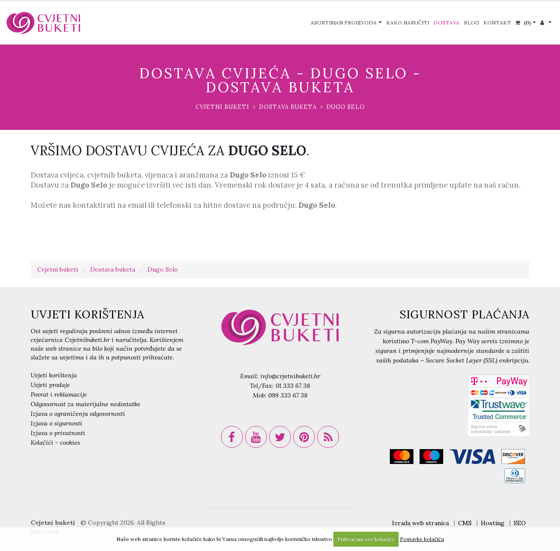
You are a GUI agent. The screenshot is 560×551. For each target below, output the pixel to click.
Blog (471, 22)
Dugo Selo (345, 106)
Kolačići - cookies (55, 442)
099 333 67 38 (288, 395)
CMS (465, 523)
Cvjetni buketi (222, 106)
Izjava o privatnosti (58, 433)
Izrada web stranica (420, 523)
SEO (520, 523)
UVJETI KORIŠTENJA (87, 314)
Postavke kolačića (422, 539)
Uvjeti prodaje (50, 385)
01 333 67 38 (293, 386)
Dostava (446, 22)
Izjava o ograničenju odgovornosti (78, 414)
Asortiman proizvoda (344, 22)
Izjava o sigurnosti (56, 423)
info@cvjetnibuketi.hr (290, 376)
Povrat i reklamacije (59, 394)
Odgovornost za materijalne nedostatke (85, 404)
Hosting (492, 523)
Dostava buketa (288, 106)
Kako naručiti (407, 22)
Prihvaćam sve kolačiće (366, 539)
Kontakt (497, 22)
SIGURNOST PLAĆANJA (464, 314)
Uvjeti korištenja (54, 375)
